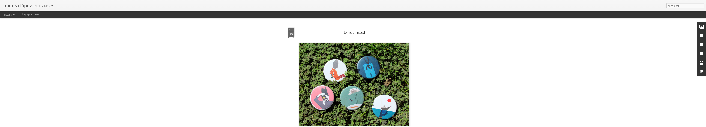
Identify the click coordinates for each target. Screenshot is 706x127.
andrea (373, 32)
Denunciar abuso (391, 125)
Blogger (380, 125)
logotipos (27, 14)
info (37, 14)
